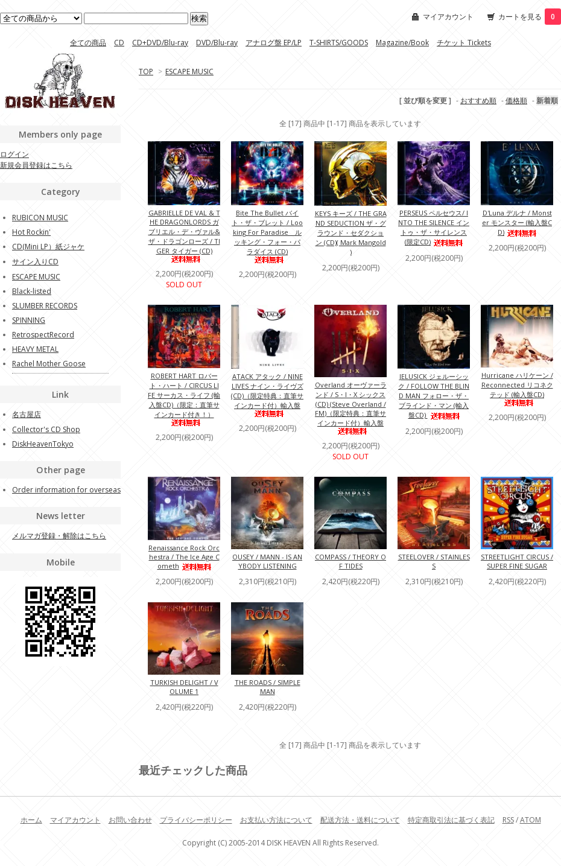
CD (119, 42)
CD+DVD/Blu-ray (160, 42)
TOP (146, 71)
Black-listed (31, 291)
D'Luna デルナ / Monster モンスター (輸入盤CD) (517, 222)
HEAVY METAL (35, 349)
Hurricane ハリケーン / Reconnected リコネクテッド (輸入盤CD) (517, 388)
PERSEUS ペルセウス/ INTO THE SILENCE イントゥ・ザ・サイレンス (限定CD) (433, 227)
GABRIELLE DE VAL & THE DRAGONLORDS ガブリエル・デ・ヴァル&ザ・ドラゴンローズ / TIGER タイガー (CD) (184, 235)
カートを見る (529, 16)
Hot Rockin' (31, 232)
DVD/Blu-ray (217, 42)
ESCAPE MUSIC (189, 71)
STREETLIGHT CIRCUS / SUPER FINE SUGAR (517, 561)
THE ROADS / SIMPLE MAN (267, 687)
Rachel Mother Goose (49, 363)
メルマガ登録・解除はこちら (59, 535)
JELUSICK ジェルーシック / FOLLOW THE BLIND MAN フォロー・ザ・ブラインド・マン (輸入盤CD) (433, 395)
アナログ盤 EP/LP (274, 42)
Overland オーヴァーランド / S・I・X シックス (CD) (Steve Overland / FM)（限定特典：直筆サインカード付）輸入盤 (351, 407)
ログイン (14, 154)
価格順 (516, 100)
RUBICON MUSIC (40, 217)
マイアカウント (448, 16)
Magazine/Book (402, 42)
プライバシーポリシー (196, 820)
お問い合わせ (130, 820)
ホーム (31, 820)
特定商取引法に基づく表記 (451, 820)
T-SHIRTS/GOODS (338, 42)
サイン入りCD (35, 261)
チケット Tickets (464, 42)
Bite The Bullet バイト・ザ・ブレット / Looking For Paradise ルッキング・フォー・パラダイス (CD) (267, 235)
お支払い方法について (276, 820)
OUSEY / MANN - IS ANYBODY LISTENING (267, 561)
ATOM (530, 820)
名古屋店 (26, 414)
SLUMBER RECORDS (44, 306)
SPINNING (28, 320)
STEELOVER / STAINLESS (434, 561)
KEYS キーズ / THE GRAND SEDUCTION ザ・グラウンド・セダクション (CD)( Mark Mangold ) (351, 232)
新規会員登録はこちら (36, 165)
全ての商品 (88, 42)
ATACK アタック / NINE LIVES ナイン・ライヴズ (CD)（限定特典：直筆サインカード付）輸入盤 (267, 394)
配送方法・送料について (360, 820)
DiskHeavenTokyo (43, 444)
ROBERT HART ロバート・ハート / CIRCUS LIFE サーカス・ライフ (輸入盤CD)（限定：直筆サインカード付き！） (184, 398)
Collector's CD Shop (46, 429)
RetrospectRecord (43, 335)
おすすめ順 (478, 100)
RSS (508, 820)
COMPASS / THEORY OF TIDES (350, 561)
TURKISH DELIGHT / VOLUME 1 (184, 687)
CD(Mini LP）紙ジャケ (48, 246)
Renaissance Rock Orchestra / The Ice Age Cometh (184, 556)
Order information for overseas (66, 490)
